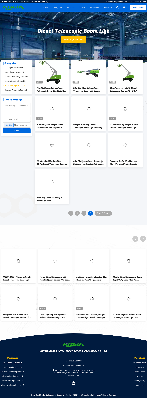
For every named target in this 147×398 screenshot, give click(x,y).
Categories (57, 7)
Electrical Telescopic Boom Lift (15, 90)
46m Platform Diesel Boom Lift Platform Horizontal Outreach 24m (88, 163)
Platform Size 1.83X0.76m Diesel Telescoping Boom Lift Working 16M (17, 316)
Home (45, 7)
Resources (94, 7)
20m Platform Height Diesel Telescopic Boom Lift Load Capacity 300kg (50, 126)
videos (82, 7)
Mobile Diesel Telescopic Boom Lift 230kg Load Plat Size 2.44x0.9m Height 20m (127, 278)
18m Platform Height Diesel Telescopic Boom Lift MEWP (123, 89)
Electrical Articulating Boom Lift (16, 77)
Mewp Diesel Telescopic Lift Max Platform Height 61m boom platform (55, 278)
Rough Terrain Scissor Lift (14, 72)
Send (16, 131)
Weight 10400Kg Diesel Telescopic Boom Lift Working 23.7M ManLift (87, 126)
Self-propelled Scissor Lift (14, 68)
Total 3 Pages (103, 213)
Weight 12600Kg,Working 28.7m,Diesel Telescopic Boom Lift (51, 163)
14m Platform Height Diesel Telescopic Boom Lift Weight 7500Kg (50, 89)
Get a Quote (138, 7)
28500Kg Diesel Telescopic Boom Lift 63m (49, 199)
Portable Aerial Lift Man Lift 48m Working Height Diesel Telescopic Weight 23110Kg (123, 163)
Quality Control (139, 372)
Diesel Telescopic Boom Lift (14, 86)
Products (70, 7)
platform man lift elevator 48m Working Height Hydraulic (91, 278)
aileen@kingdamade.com (117, 2)
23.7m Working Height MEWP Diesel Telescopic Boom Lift (124, 126)
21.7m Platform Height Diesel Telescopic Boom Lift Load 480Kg (127, 316)
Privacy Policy (139, 381)
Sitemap (140, 376)
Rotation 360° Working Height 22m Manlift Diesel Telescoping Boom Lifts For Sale (91, 316)
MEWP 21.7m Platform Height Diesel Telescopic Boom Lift (17, 278)
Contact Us (140, 385)
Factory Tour (139, 367)
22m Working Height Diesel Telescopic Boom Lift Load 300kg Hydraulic (86, 89)
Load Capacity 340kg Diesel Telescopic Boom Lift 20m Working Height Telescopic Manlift (53, 316)
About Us (108, 7)
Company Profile (139, 363)
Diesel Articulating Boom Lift (14, 81)
